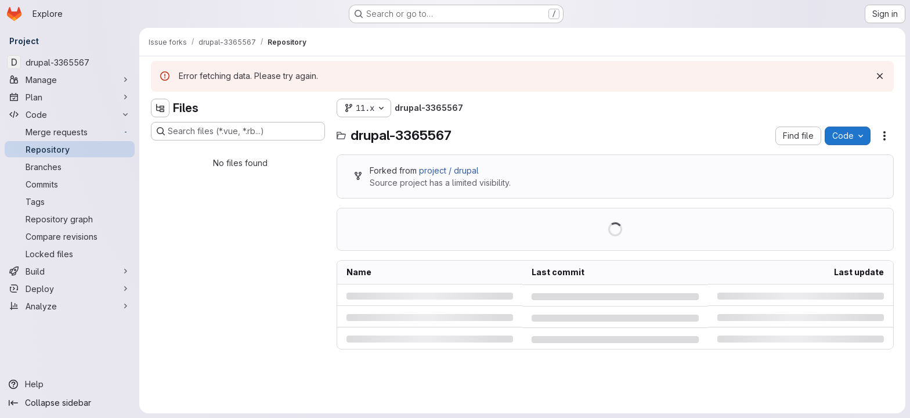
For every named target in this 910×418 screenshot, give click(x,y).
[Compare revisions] (70, 236)
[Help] (70, 384)
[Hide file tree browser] (160, 108)
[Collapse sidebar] (70, 403)
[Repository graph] (70, 219)
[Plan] (70, 97)
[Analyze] (70, 306)
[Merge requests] (70, 132)
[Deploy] (70, 288)
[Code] (70, 114)
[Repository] (70, 149)
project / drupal (449, 170)
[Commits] (70, 184)
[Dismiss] (880, 76)
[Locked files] (70, 254)
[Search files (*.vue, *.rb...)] (238, 131)
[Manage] (70, 79)
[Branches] (70, 166)
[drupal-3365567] (70, 62)
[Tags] (70, 201)
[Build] (70, 271)
